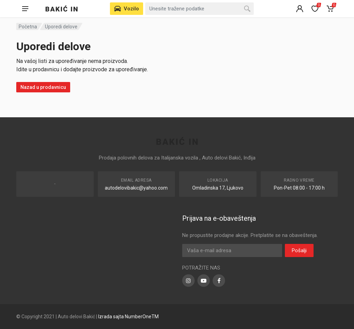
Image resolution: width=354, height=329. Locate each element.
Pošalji (299, 250)
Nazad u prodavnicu (43, 87)
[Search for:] (199, 8)
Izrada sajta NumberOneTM (128, 316)
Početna (28, 26)
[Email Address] (232, 250)
